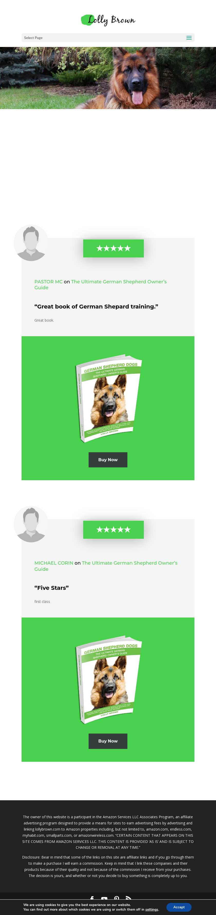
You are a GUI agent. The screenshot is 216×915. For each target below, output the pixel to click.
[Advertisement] (108, 148)
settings (151, 909)
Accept (178, 906)
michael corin (53, 563)
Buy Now (108, 459)
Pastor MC (48, 282)
